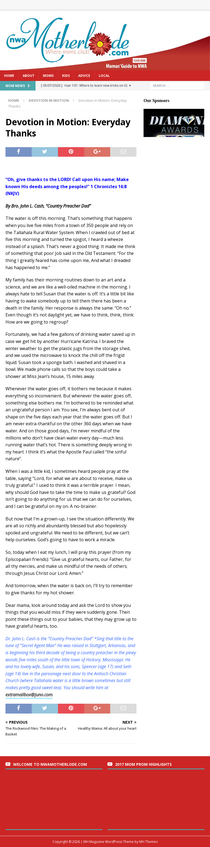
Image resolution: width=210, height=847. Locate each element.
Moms (48, 75)
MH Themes (148, 841)
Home (9, 75)
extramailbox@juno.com (28, 695)
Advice (84, 75)
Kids (66, 75)
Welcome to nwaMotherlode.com (50, 764)
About (28, 75)
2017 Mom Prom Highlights (143, 764)
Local (104, 75)
